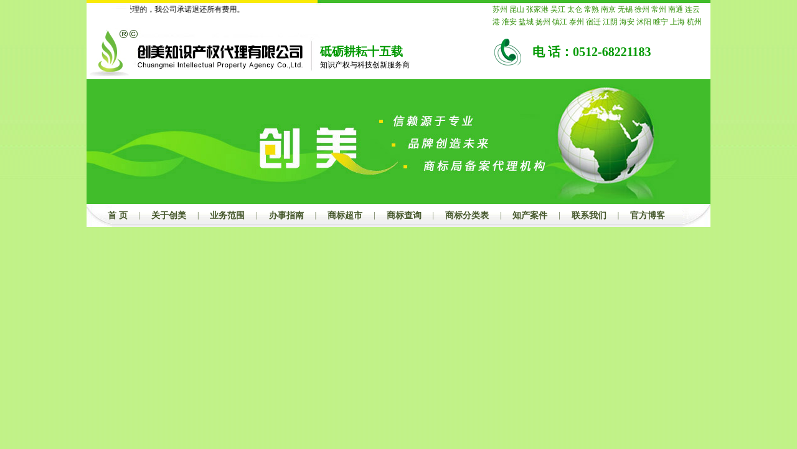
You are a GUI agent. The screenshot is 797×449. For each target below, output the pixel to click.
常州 (658, 9)
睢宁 (660, 21)
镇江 (559, 21)
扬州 (542, 21)
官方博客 (647, 215)
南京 (608, 9)
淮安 (509, 21)
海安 (627, 21)
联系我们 (589, 215)
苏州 (500, 9)
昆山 (516, 9)
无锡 (625, 9)
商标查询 (404, 215)
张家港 (537, 9)
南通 (675, 9)
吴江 (557, 9)
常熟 (591, 9)
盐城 (526, 21)
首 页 (118, 215)
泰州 (576, 21)
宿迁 (593, 21)
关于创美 (168, 215)
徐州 (641, 9)
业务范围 (227, 215)
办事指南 (286, 215)
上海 (677, 21)
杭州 (694, 21)
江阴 (610, 21)
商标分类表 (467, 215)
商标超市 (345, 215)
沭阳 (643, 21)
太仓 (574, 9)
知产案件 (529, 215)
